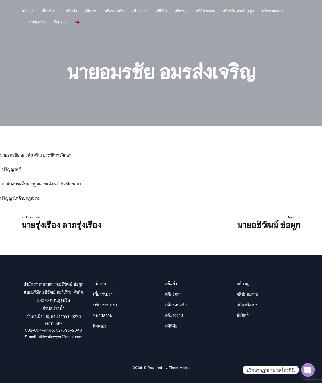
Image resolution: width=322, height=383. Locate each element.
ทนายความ (37, 21)
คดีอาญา (181, 10)
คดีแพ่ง (71, 10)
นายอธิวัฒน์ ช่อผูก (269, 224)
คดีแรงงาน (139, 10)
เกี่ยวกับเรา (50, 10)
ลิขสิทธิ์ (242, 315)
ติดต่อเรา (60, 21)
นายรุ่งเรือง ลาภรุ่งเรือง (61, 224)
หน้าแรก (27, 10)
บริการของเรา (272, 10)
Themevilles (179, 367)
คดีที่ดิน (161, 10)
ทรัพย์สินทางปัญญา (238, 10)
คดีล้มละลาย (205, 10)
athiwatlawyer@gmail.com (59, 336)
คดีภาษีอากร (247, 304)
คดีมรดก (91, 10)
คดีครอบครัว (114, 10)
